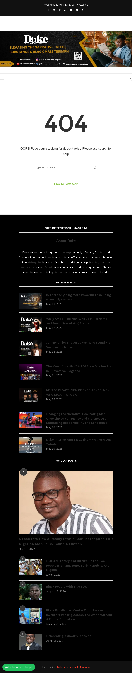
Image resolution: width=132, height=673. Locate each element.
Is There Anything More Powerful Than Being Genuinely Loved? (78, 297)
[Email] (77, 10)
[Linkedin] (65, 10)
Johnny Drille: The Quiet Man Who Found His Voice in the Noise (78, 345)
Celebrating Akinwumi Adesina (68, 636)
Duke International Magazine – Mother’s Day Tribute (78, 442)
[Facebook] (48, 10)
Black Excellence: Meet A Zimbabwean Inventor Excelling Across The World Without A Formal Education (79, 614)
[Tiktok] (83, 10)
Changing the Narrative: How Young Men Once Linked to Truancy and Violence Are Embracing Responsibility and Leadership (77, 418)
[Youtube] (71, 10)
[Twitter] (54, 10)
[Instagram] (60, 10)
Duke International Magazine (73, 667)
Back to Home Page (66, 184)
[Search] (130, 79)
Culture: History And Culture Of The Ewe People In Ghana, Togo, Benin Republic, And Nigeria (78, 565)
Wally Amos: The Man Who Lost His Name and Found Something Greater (76, 321)
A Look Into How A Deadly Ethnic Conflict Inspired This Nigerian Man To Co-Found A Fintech (66, 541)
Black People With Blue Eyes (67, 586)
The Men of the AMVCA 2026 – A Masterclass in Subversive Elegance (79, 368)
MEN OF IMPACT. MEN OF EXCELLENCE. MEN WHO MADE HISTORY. (78, 392)
